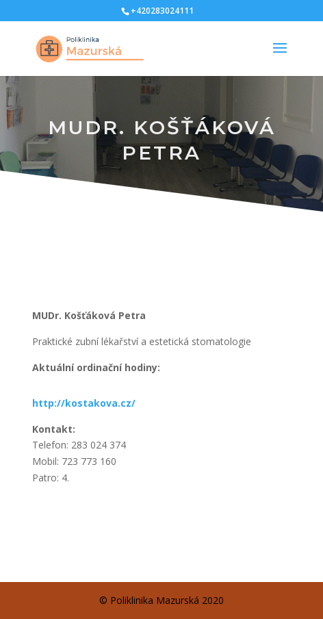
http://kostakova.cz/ (83, 402)
